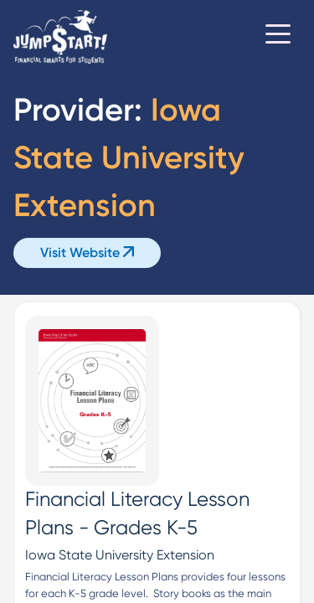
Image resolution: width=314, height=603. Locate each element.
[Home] (60, 37)
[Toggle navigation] (278, 37)
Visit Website (87, 252)
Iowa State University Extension (119, 555)
